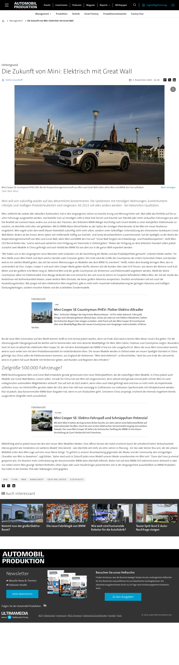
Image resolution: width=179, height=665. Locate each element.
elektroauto (76, 479)
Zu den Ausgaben (123, 597)
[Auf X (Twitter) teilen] (170, 80)
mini (5, 479)
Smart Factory (91, 13)
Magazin (90, 5)
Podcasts (76, 5)
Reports (104, 5)
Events (47, 5)
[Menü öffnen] (7, 5)
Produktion (61, 13)
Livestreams (61, 5)
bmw (23, 479)
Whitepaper (121, 5)
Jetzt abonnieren (22, 594)
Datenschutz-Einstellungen (95, 615)
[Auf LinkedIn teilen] (175, 80)
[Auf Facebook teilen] (165, 80)
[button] (172, 518)
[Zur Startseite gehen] (25, 5)
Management (42, 13)
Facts (119, 615)
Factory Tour (137, 13)
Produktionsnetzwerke (114, 13)
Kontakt (112, 615)
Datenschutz (49, 615)
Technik (76, 13)
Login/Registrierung (156, 5)
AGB (40, 615)
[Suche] (135, 5)
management (37, 479)
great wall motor (56, 479)
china (14, 479)
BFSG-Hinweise (75, 615)
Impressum (61, 615)
